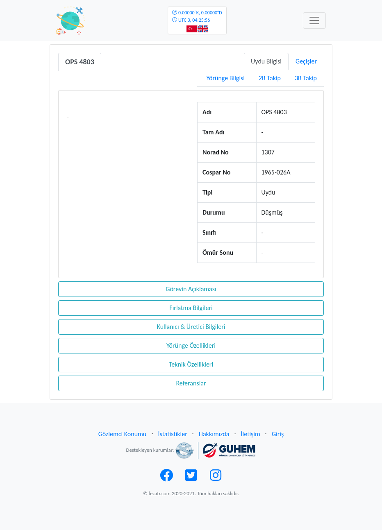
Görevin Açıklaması (191, 289)
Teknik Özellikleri (191, 364)
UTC (197, 16)
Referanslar (191, 383)
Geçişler (306, 61)
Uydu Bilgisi (266, 61)
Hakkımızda (214, 434)
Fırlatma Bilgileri (190, 308)
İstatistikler (172, 434)
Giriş (278, 434)
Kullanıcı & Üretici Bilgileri (191, 327)
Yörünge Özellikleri (191, 345)
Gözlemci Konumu (122, 434)
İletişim (250, 434)
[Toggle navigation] (314, 20)
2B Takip (270, 78)
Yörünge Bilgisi (225, 78)
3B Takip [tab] (306, 78)
